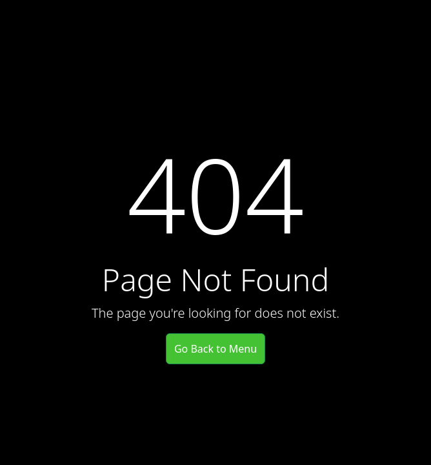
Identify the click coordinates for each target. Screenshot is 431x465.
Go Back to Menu (215, 349)
